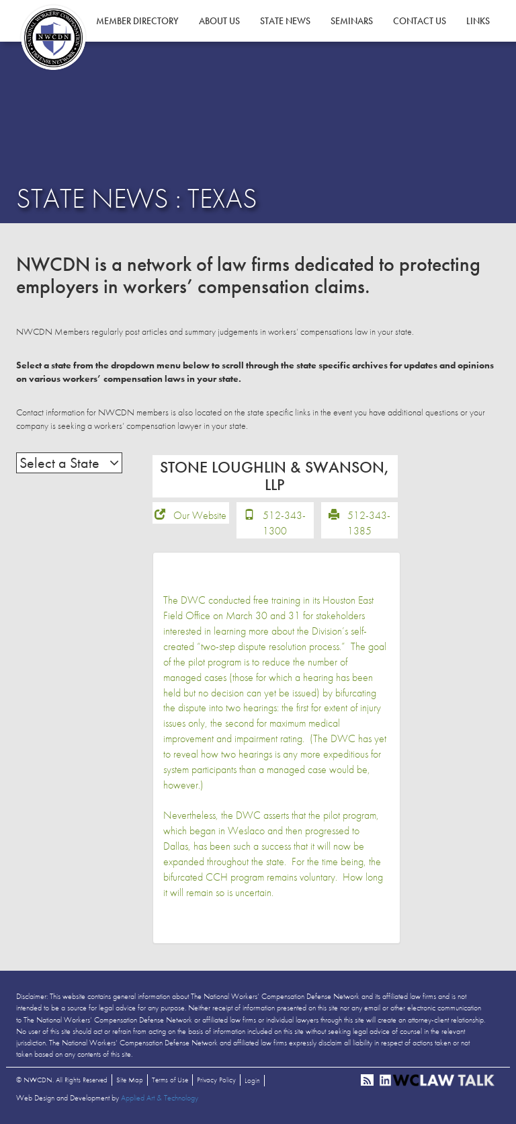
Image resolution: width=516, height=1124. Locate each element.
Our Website (199, 515)
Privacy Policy (216, 1079)
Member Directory (137, 21)
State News (285, 21)
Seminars (352, 21)
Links (478, 21)
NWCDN (53, 38)
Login (252, 1080)
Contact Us (419, 21)
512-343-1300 (284, 523)
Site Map (129, 1079)
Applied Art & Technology (159, 1097)
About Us (219, 21)
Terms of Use (170, 1079)
